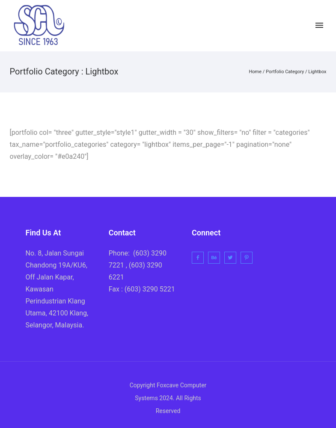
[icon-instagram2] (303, 25)
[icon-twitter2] (287, 25)
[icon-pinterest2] (249, 258)
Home (255, 71)
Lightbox (317, 71)
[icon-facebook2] (269, 25)
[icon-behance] (216, 258)
